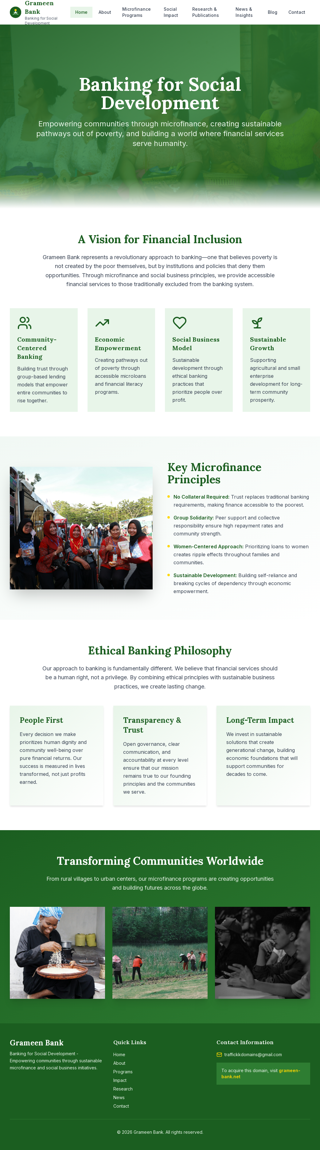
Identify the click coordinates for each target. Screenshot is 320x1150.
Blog (272, 12)
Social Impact (171, 12)
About (105, 12)
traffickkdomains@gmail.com (253, 1054)
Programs (123, 1071)
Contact (296, 12)
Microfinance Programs (136, 12)
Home (81, 12)
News (119, 1097)
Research (123, 1088)
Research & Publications (205, 12)
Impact (120, 1080)
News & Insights (244, 12)
